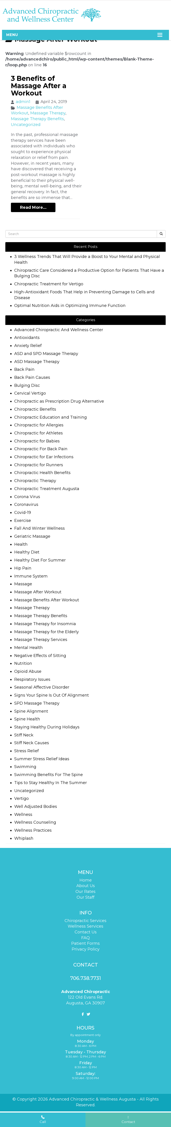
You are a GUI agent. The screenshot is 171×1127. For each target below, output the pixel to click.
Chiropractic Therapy (35, 480)
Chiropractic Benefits (35, 409)
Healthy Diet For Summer (40, 560)
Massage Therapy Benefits (37, 118)
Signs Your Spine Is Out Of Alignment (51, 695)
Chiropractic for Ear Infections (43, 456)
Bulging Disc (27, 385)
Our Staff (85, 897)
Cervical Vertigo (30, 393)
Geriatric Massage (32, 536)
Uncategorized (26, 124)
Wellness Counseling (35, 822)
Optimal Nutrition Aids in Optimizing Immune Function (70, 305)
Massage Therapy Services (40, 639)
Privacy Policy (86, 949)
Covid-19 (22, 512)
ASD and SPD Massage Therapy (46, 353)
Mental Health (28, 647)
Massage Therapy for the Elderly (46, 631)
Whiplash (23, 838)
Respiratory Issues (32, 679)
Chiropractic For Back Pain (40, 448)
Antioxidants (27, 337)
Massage (23, 584)
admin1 (23, 101)
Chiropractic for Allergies (38, 425)
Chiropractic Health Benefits (42, 472)
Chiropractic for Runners (38, 464)
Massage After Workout (37, 592)
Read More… (33, 207)
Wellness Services (85, 926)
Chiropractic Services (85, 920)
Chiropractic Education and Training (50, 417)
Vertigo (21, 798)
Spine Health (27, 719)
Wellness (23, 814)
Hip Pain (22, 568)
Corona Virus (27, 496)
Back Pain (24, 369)
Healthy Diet (26, 552)
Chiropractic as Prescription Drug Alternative (59, 401)
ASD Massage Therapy (36, 361)
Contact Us (86, 932)
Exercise (22, 520)
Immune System (31, 576)
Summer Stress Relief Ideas (41, 758)
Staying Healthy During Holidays (46, 727)
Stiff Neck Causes (31, 742)
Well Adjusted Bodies (35, 806)
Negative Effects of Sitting (40, 655)
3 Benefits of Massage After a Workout (38, 85)
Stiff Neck (23, 735)
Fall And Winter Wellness (39, 528)
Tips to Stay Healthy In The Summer (50, 782)
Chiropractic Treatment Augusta (46, 488)
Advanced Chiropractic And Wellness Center (58, 329)
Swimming (25, 766)
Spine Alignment (31, 711)
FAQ (85, 937)
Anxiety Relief (28, 345)
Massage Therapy (47, 113)
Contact (128, 1119)
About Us (85, 885)
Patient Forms (85, 943)
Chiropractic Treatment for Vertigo (48, 284)
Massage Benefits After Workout (46, 600)
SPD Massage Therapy (36, 703)
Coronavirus (26, 504)
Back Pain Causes (32, 377)
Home (85, 880)
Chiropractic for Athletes (38, 433)
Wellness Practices (33, 830)
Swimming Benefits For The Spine (48, 774)
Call (43, 1119)
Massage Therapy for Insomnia (45, 623)
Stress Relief (26, 750)
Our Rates (85, 891)
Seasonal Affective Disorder (41, 687)
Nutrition (23, 663)
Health (21, 544)
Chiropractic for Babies (37, 441)
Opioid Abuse (27, 671)
